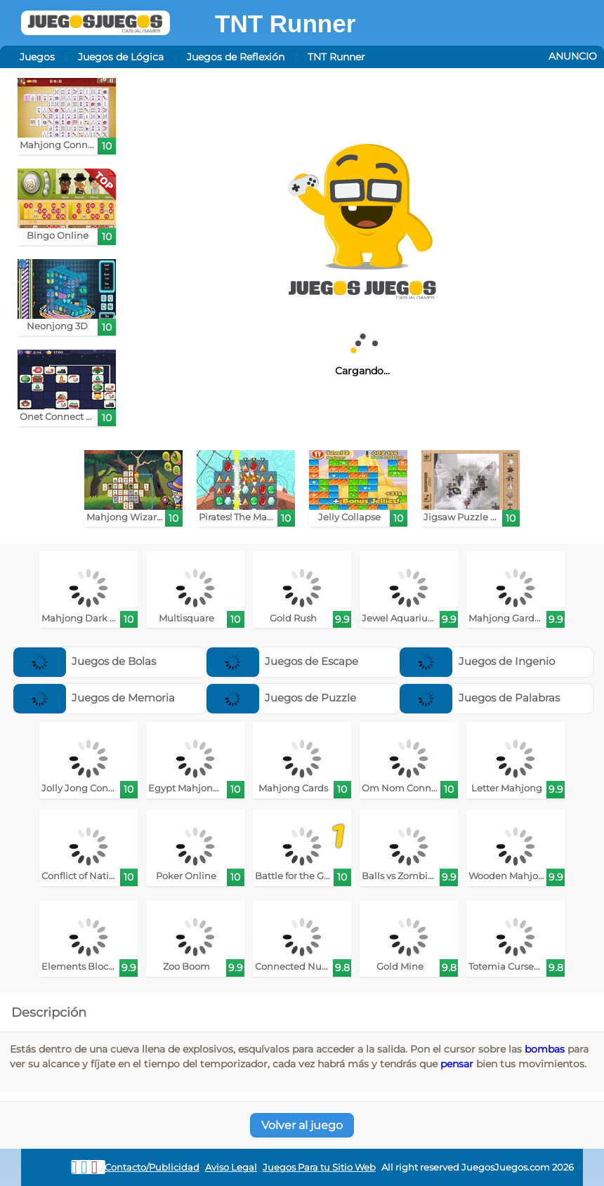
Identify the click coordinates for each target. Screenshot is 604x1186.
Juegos (37, 57)
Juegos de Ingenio (477, 661)
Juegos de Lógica (121, 57)
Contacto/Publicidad (152, 1167)
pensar (456, 1063)
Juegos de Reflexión (235, 57)
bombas (545, 1049)
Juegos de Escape (282, 661)
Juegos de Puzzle (281, 697)
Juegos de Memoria (94, 697)
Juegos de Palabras (480, 697)
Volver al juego (302, 1125)
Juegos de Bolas (85, 661)
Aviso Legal (231, 1167)
